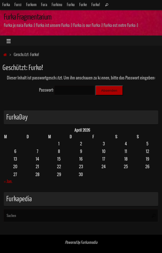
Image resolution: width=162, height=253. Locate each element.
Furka (6, 5)
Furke (83, 5)
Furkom (31, 5)
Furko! (95, 5)
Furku (71, 5)
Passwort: (67, 90)
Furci (18, 5)
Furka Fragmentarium (27, 17)
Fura (44, 5)
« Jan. (8, 181)
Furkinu (57, 5)
